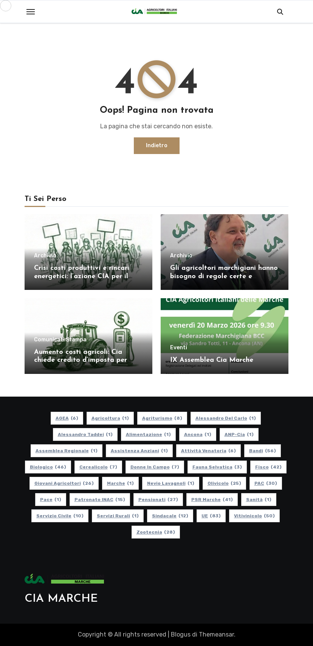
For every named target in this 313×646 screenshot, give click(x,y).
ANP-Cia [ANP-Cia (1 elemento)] (239, 434)
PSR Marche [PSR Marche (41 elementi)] (212, 499)
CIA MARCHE (61, 599)
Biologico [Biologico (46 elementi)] (48, 467)
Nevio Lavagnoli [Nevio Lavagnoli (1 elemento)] (170, 483)
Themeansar (216, 634)
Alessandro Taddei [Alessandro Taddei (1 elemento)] (85, 434)
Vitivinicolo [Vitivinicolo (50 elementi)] (254, 516)
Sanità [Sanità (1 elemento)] (258, 499)
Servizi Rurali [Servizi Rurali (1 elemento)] (118, 516)
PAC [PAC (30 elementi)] (265, 483)
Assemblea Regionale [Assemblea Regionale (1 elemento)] (67, 451)
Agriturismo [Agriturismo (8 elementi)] (162, 418)
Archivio (45, 255)
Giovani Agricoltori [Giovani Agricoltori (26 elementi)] (64, 483)
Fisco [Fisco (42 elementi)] (268, 467)
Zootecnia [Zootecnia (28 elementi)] (155, 532)
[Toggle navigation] (31, 11)
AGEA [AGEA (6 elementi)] (67, 418)
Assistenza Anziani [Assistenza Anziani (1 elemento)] (139, 451)
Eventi (178, 347)
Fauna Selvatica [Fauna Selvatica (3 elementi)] (217, 467)
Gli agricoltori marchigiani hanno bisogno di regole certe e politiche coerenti (224, 276)
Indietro (156, 145)
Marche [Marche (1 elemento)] (120, 483)
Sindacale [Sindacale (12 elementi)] (170, 516)
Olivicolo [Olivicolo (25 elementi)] (224, 483)
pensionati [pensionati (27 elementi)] (158, 499)
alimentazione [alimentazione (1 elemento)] (148, 434)
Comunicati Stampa (60, 339)
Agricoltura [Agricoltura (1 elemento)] (110, 418)
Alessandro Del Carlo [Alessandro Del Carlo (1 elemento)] (225, 418)
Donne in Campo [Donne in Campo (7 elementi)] (154, 467)
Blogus (181, 634)
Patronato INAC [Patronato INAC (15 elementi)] (99, 499)
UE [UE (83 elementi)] (211, 516)
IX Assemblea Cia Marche (211, 360)
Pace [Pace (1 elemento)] (50, 499)
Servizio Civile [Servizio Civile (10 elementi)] (60, 516)
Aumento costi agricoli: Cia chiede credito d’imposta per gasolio (80, 360)
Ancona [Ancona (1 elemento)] (197, 434)
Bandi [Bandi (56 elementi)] (262, 451)
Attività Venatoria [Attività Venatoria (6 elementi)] (208, 451)
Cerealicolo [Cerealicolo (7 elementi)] (98, 467)
